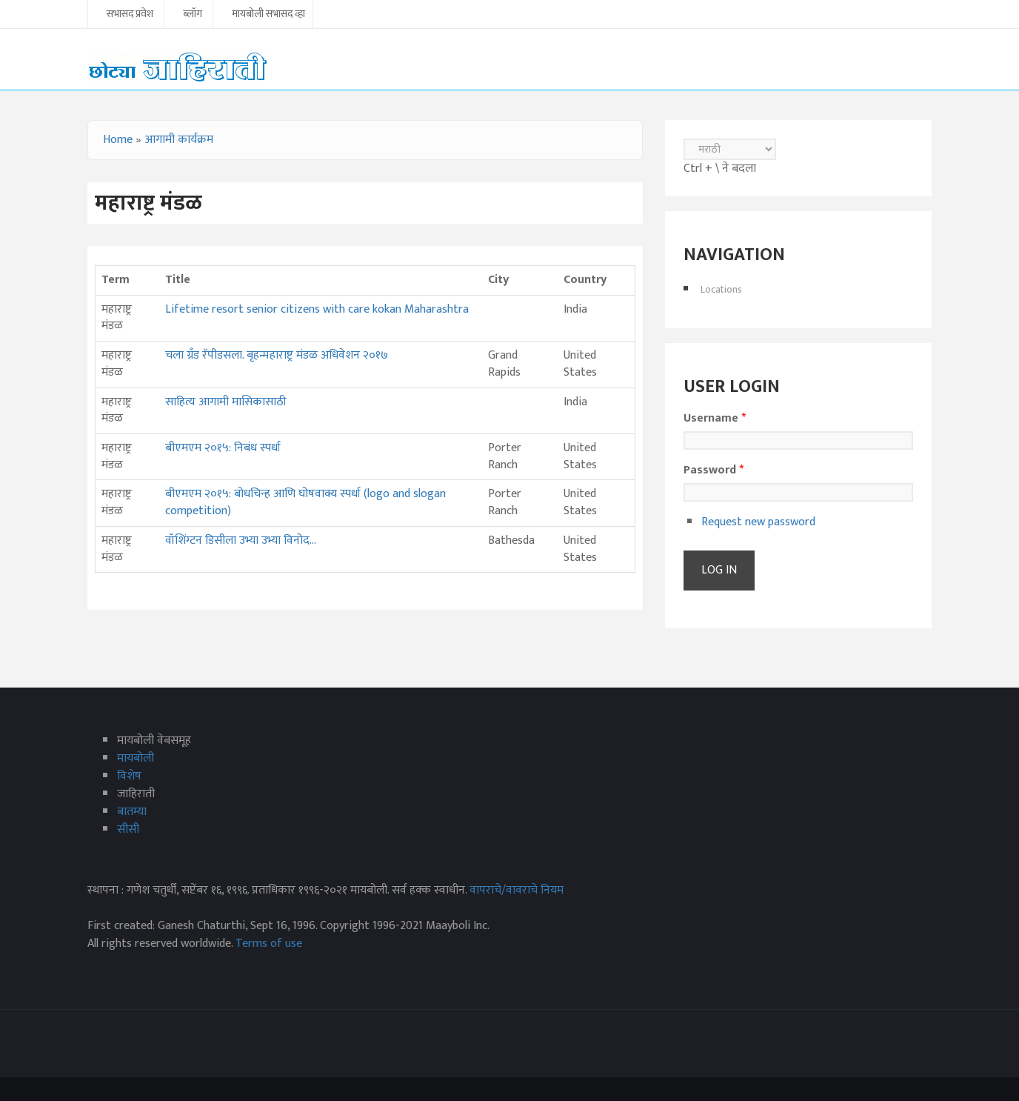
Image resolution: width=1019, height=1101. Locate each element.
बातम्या (132, 812)
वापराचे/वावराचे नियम (517, 890)
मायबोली (135, 758)
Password (714, 470)
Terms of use (268, 944)
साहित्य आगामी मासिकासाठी (226, 402)
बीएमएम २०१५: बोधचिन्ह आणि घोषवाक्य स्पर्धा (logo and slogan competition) (305, 502)
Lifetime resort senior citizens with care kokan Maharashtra (317, 309)
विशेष (129, 776)
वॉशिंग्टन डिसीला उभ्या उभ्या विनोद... (240, 540)
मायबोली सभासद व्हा (268, 15)
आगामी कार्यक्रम (178, 140)
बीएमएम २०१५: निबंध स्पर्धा (223, 448)
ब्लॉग (192, 15)
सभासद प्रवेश (130, 15)
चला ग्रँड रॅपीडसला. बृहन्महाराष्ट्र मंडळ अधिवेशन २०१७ (276, 355)
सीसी (128, 829)
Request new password (758, 522)
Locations (721, 289)
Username (715, 419)
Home (118, 140)
